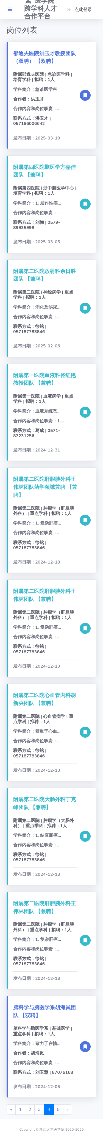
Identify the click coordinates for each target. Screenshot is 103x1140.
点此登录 (79, 10)
